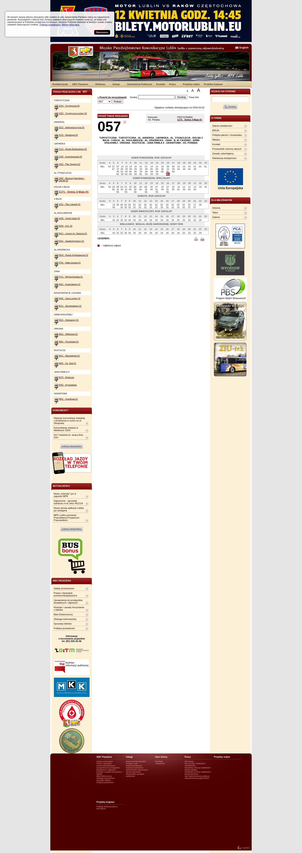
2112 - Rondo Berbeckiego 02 (73, 149)
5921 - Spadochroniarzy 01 (71, 241)
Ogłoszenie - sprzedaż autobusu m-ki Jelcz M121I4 (68, 502)
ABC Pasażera (81, 84)
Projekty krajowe (214, 84)
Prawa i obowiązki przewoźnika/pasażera (65, 594)
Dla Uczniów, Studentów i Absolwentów (195, 764)
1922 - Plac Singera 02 (69, 164)
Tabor (215, 212)
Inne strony (161, 757)
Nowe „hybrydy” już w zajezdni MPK (65, 494)
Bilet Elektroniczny (63, 614)
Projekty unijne (191, 84)
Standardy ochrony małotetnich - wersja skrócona (198, 773)
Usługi (116, 84)
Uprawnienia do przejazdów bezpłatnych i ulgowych (68, 601)
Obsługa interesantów (65, 619)
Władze (216, 139)
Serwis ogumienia (133, 772)
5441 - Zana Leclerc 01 (70, 298)
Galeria (216, 217)
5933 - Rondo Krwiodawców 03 (73, 255)
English (244, 47)
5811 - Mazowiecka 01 (69, 356)
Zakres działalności (222, 126)
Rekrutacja (189, 761)
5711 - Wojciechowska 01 (71, 277)
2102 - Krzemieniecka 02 (70, 157)
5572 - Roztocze (66, 377)
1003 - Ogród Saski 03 (69, 218)
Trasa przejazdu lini (70, 91)
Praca (173, 84)
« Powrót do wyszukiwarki (112, 97)
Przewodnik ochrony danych (227, 149)
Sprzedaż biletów (63, 623)
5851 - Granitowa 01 (68, 399)
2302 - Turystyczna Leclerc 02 (73, 113)
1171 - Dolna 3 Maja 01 (189, 119)
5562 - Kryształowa (68, 385)
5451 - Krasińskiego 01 (69, 284)
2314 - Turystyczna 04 (69, 106)
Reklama (101, 84)
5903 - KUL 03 (65, 226)
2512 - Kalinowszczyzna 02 (71, 127)
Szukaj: (134, 97)
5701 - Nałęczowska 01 (70, 263)
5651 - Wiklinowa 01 (68, 334)
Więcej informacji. (71, 24)
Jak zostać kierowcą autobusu (197, 776)
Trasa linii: (194, 97)
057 (109, 126)
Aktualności (160, 763)
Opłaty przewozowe (64, 588)
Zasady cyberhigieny (223, 153)
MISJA (215, 130)
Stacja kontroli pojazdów (136, 761)
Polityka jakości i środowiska (227, 135)
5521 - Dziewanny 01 (69, 320)
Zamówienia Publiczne (139, 84)
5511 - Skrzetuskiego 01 (70, 306)
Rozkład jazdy (60, 84)
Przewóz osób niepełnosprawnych (134, 764)
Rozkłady (159, 761)
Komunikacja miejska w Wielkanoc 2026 (66, 429)
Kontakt (160, 84)
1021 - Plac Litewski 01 (70, 204)
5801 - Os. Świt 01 (67, 363)
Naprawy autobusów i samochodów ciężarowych (137, 769)
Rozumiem (102, 32)
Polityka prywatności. (50, 24)
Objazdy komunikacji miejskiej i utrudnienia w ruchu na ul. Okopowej (69, 420)
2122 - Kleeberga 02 (68, 135)
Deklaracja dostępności (224, 158)
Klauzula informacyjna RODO (197, 778)
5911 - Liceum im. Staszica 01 (73, 233)
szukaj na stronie (223, 91)
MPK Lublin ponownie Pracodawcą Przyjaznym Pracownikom (66, 517)
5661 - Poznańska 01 (69, 342)
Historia (216, 208)
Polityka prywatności (64, 628)
